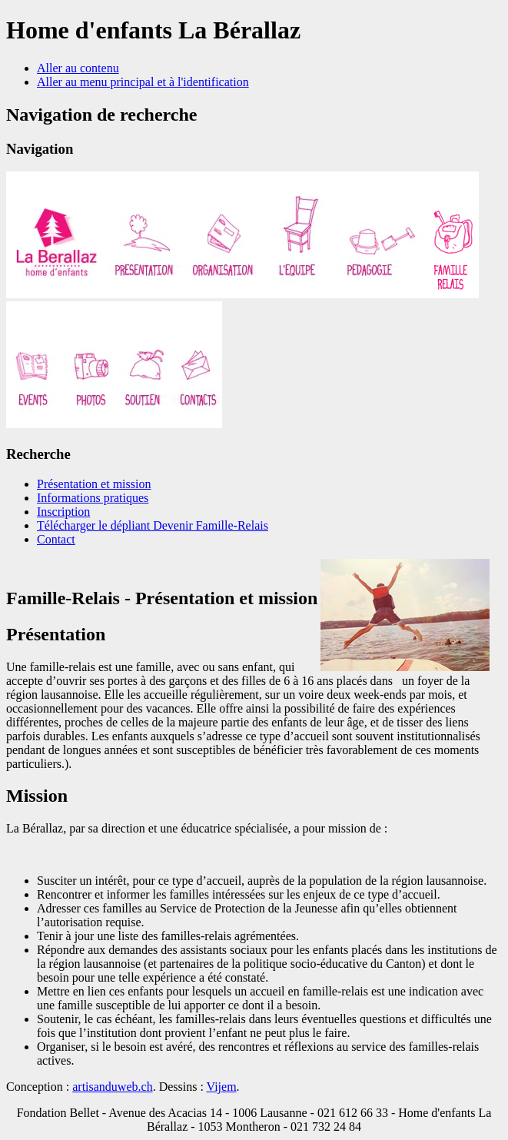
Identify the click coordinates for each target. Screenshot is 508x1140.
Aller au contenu (78, 68)
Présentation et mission (94, 483)
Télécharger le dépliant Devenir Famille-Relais (152, 525)
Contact (56, 539)
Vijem (222, 1086)
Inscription (63, 511)
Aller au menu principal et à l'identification (143, 81)
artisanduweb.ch (112, 1086)
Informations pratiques (92, 497)
